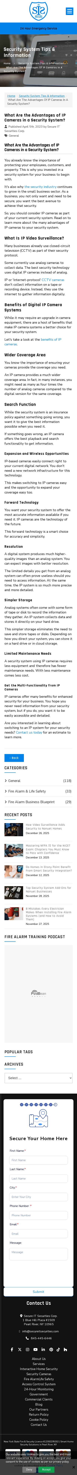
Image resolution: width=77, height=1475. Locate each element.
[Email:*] (38, 1233)
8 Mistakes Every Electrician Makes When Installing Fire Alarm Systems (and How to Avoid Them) (48, 914)
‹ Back (14, 758)
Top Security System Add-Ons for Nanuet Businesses (48, 889)
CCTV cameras (53, 280)
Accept (46, 1469)
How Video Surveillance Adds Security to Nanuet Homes (45, 826)
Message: (16, 1243)
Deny (29, 1469)
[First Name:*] (38, 1160)
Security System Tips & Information (41, 63)
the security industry (40, 187)
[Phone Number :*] (38, 1215)
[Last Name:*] (38, 1178)
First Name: (18, 1151)
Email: (14, 1224)
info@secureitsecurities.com (40, 1331)
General (14, 136)
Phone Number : (21, 1206)
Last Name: (18, 1169)
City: (13, 1187)
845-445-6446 (41, 1338)
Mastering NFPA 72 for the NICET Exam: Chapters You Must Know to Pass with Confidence (48, 849)
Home (7, 63)
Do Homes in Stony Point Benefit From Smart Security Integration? (49, 868)
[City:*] (38, 1197)
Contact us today (29, 732)
